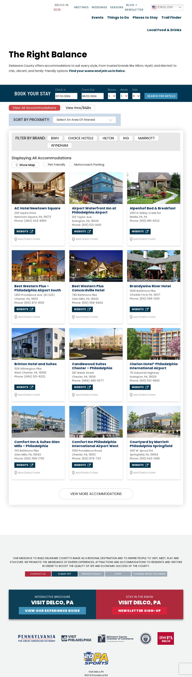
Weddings (99, 7)
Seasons (116, 7)
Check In (60, 89)
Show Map (25, 165)
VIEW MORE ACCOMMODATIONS (96, 493)
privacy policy (91, 574)
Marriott (146, 138)
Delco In (60, 7)
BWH (55, 138)
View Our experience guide (52, 610)
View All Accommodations (34, 107)
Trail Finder (171, 17)
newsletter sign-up (139, 610)
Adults (124, 89)
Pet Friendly (56, 164)
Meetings (81, 7)
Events (97, 17)
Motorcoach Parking (89, 164)
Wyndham (59, 145)
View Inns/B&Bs (78, 107)
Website (24, 231)
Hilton (108, 138)
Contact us (38, 574)
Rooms (112, 89)
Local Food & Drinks (164, 30)
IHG (126, 138)
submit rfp (64, 574)
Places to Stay (145, 17)
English (162, 7)
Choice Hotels (80, 138)
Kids (135, 89)
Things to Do (118, 17)
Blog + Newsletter (134, 7)
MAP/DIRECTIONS (27, 239)
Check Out (88, 89)
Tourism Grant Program (149, 574)
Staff (118, 574)
